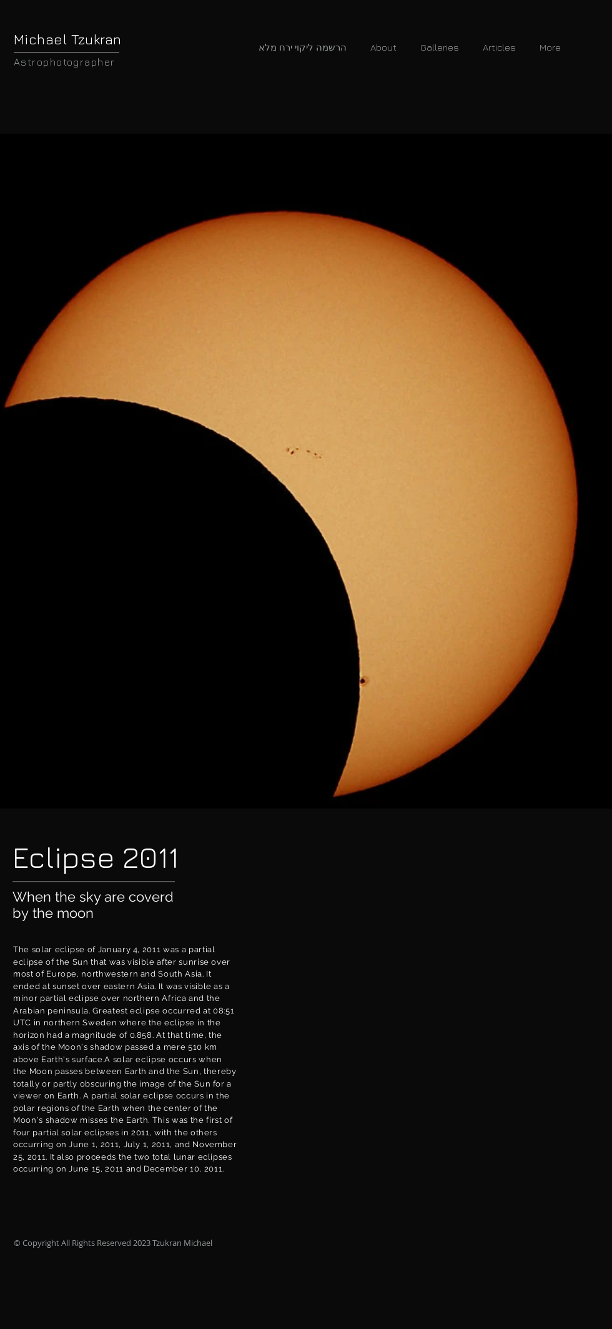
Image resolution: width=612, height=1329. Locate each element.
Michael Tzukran (68, 39)
